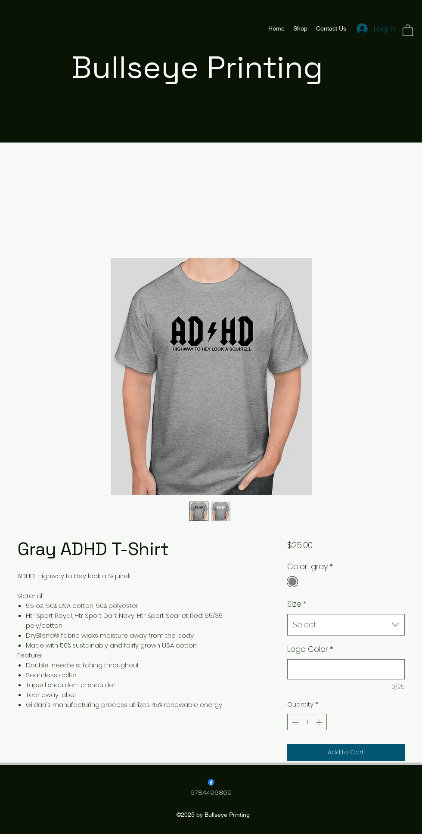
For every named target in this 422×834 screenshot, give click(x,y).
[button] (408, 30)
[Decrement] (294, 722)
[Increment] (320, 722)
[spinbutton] (307, 722)
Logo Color (310, 649)
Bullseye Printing (197, 67)
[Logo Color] (346, 669)
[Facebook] (211, 782)
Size (297, 603)
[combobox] (346, 625)
